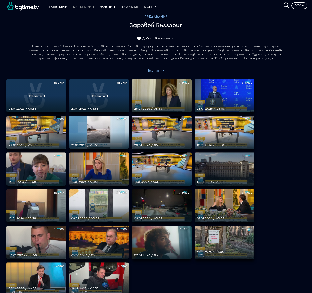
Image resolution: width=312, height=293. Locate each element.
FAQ (159, 222)
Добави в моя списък (158, 40)
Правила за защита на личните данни (185, 246)
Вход (298, 7)
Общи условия (167, 241)
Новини (107, 7)
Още (150, 8)
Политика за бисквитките (177, 251)
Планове (162, 227)
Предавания (156, 18)
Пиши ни (162, 256)
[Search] (285, 6)
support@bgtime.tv (96, 265)
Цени (160, 236)
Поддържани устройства (176, 231)
